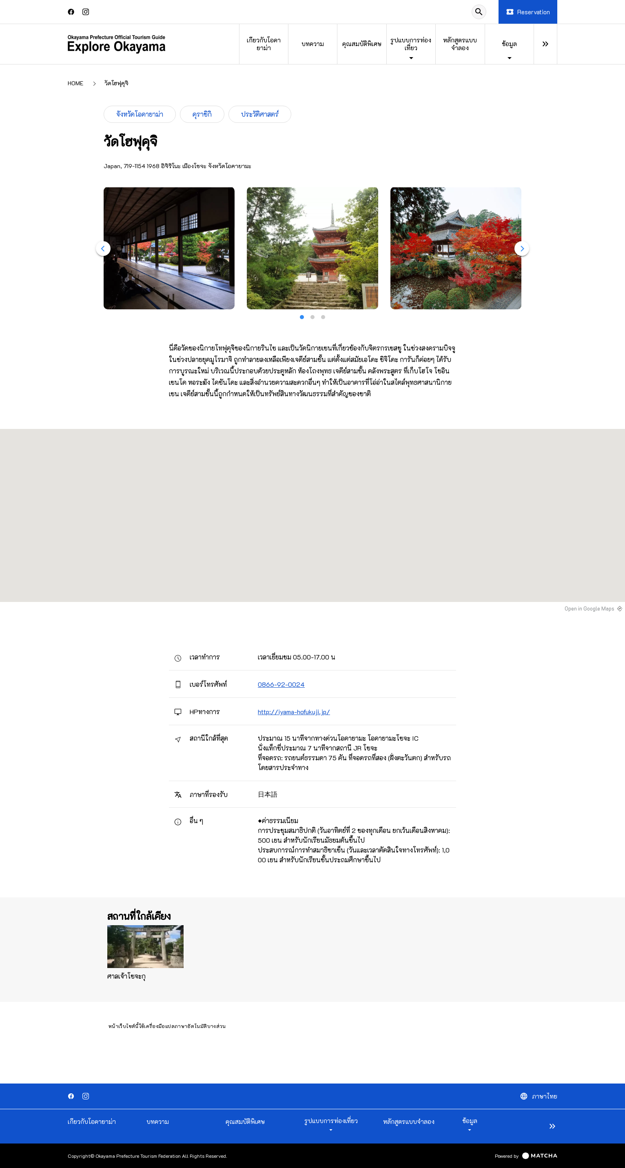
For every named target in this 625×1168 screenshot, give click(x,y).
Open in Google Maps (589, 608)
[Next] (521, 248)
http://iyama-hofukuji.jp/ (294, 711)
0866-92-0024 (281, 684)
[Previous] (103, 248)
